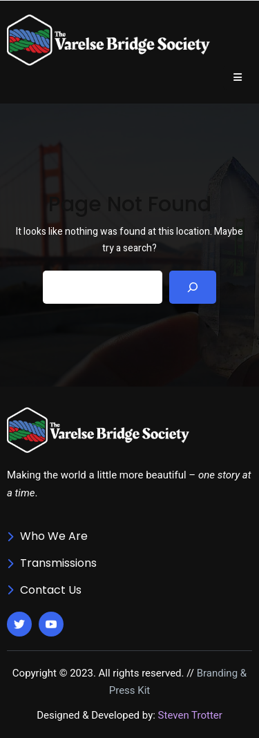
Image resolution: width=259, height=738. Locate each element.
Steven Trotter (190, 715)
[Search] (192, 287)
